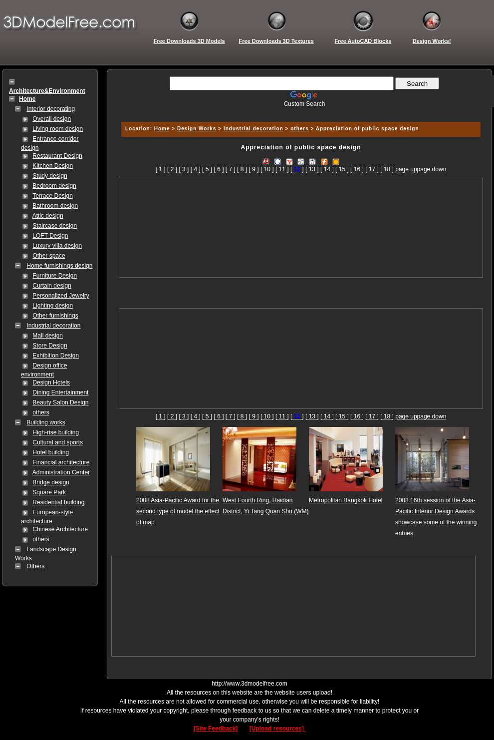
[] (297, 169)
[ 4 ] (196, 169)
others (40, 412)
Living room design (57, 128)
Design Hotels (51, 382)
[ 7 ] (231, 169)
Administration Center (61, 472)
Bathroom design (55, 205)
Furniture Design (54, 275)
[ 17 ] (372, 169)
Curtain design (51, 285)
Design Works (197, 128)
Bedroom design (54, 185)
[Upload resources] (277, 728)
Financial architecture (60, 462)
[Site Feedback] (216, 728)
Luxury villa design (57, 245)
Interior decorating (50, 108)
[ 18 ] (387, 169)
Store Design (49, 345)
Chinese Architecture (60, 529)
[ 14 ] (327, 169)
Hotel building (50, 452)
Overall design (51, 118)
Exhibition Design (55, 355)
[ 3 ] (184, 169)
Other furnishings (55, 315)
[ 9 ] (254, 169)
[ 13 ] (312, 169)
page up (406, 169)
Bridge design (50, 482)
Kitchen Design (52, 165)
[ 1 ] (161, 169)
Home (162, 128)
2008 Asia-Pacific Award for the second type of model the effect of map (178, 511)
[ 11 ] (282, 169)
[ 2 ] (172, 169)
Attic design (47, 215)
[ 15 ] (342, 169)
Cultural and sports (57, 442)
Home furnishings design (59, 265)
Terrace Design (52, 195)
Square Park (49, 492)
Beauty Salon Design (60, 402)
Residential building (58, 502)
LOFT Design (50, 235)
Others (35, 566)
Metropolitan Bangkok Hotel (345, 500)
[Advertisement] (301, 227)
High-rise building (55, 432)
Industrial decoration (53, 325)
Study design (49, 175)
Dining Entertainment (60, 392)
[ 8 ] (242, 169)
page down (432, 169)
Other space (48, 255)
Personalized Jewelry (60, 295)
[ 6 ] (219, 169)
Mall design (47, 335)
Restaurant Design (57, 155)
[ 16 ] (357, 169)
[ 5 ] (207, 169)
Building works (45, 422)
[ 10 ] (267, 169)
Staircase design (54, 225)
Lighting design (52, 305)
